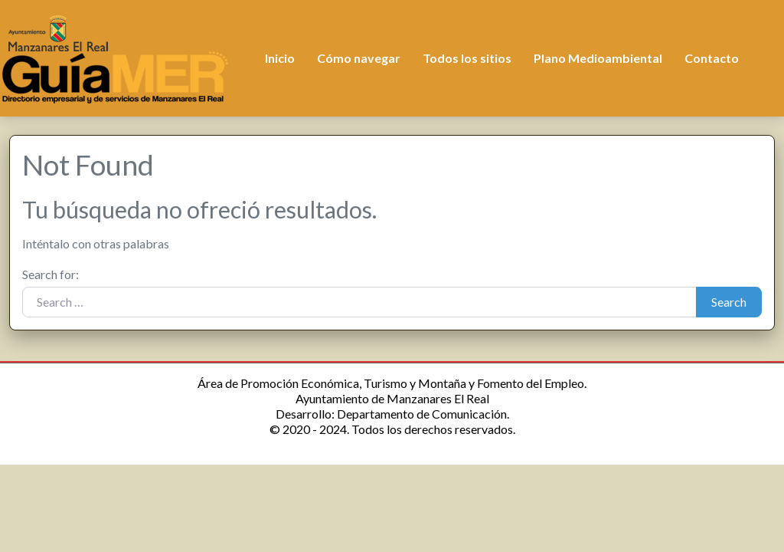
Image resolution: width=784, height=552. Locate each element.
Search (728, 301)
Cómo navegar (358, 58)
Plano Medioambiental (598, 58)
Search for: (50, 274)
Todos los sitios (467, 58)
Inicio (280, 58)
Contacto (711, 58)
